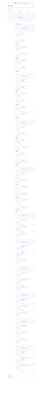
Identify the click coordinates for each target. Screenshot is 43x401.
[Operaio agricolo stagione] (25, 196)
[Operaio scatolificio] (25, 49)
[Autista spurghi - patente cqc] (25, 354)
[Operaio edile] (25, 142)
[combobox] (13, 12)
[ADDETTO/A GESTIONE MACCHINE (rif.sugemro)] (25, 301)
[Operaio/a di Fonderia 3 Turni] (25, 229)
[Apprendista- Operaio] (25, 63)
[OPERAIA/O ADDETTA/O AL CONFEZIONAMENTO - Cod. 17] (25, 367)
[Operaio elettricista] (25, 162)
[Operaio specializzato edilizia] (25, 116)
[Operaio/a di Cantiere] (25, 109)
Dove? (26, 10)
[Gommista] (25, 102)
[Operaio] (25, 255)
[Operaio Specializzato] (25, 262)
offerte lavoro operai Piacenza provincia (22, 7)
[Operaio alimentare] (25, 341)
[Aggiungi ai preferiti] (20, 33)
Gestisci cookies (9, 387)
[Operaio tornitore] (25, 136)
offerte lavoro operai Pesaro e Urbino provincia (15, 7)
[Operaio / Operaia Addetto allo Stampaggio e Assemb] (25, 282)
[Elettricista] (25, 36)
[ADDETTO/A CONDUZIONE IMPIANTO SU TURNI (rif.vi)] (25, 361)
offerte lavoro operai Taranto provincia (30, 7)
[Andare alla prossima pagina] (28, 371)
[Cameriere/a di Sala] (25, 222)
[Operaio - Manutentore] (25, 96)
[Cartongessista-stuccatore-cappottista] (25, 248)
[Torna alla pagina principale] (11, 5)
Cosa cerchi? (10, 10)
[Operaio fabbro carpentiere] (25, 209)
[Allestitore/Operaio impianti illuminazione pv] (25, 149)
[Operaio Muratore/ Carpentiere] (25, 129)
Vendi (33, 5)
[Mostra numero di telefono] (33, 111)
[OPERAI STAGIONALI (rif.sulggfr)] (25, 308)
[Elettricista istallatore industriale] (25, 189)
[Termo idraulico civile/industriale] (25, 82)
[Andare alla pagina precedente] (21, 371)
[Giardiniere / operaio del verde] (25, 182)
